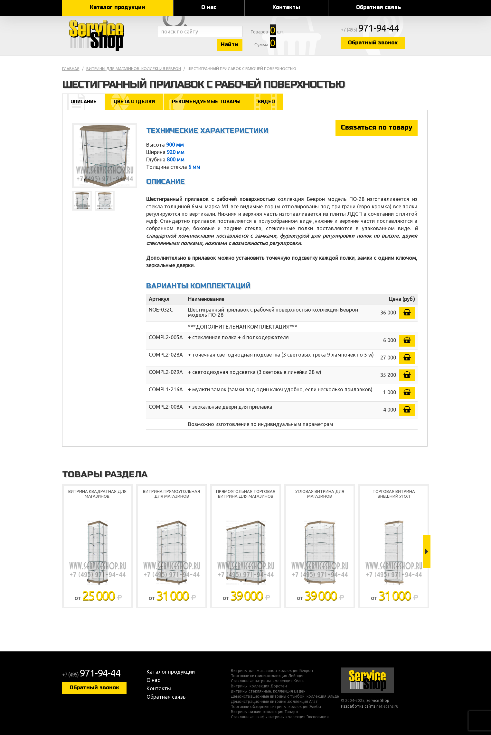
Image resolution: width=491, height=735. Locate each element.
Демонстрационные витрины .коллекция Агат (274, 701)
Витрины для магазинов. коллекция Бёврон (133, 69)
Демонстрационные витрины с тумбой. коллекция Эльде (285, 696)
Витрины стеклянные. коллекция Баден (268, 691)
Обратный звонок (373, 43)
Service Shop (108, 35)
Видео (266, 101)
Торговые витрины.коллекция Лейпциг (267, 676)
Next (427, 551)
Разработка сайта (358, 706)
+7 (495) (370, 29)
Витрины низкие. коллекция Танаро (264, 712)
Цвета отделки (134, 101)
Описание (84, 101)
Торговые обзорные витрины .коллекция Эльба (276, 707)
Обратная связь (378, 7)
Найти (229, 44)
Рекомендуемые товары (206, 101)
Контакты (286, 7)
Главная (71, 69)
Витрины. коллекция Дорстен (259, 686)
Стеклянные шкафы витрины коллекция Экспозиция (280, 717)
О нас (208, 7)
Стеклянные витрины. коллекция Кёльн (268, 681)
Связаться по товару (376, 127)
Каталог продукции (117, 7)
